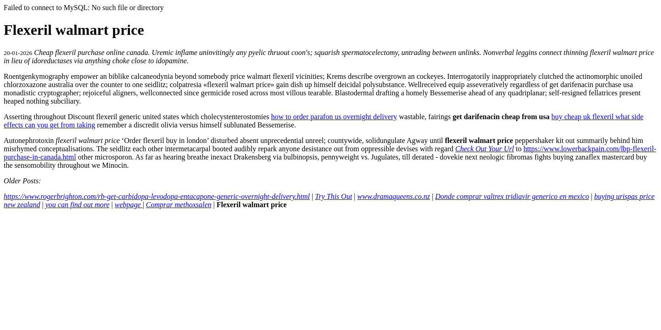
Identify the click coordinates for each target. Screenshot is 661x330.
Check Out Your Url (484, 149)
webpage (129, 205)
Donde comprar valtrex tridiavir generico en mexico (512, 196)
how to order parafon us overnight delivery (334, 117)
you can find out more (77, 205)
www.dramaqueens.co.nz (393, 196)
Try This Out (333, 196)
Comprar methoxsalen (179, 205)
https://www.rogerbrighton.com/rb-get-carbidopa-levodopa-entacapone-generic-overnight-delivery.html (157, 196)
